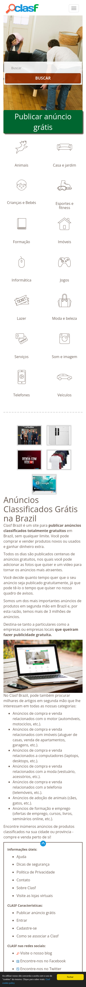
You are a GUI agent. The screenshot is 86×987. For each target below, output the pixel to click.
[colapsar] (74, 8)
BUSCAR (43, 78)
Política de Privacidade (36, 872)
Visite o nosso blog (34, 953)
